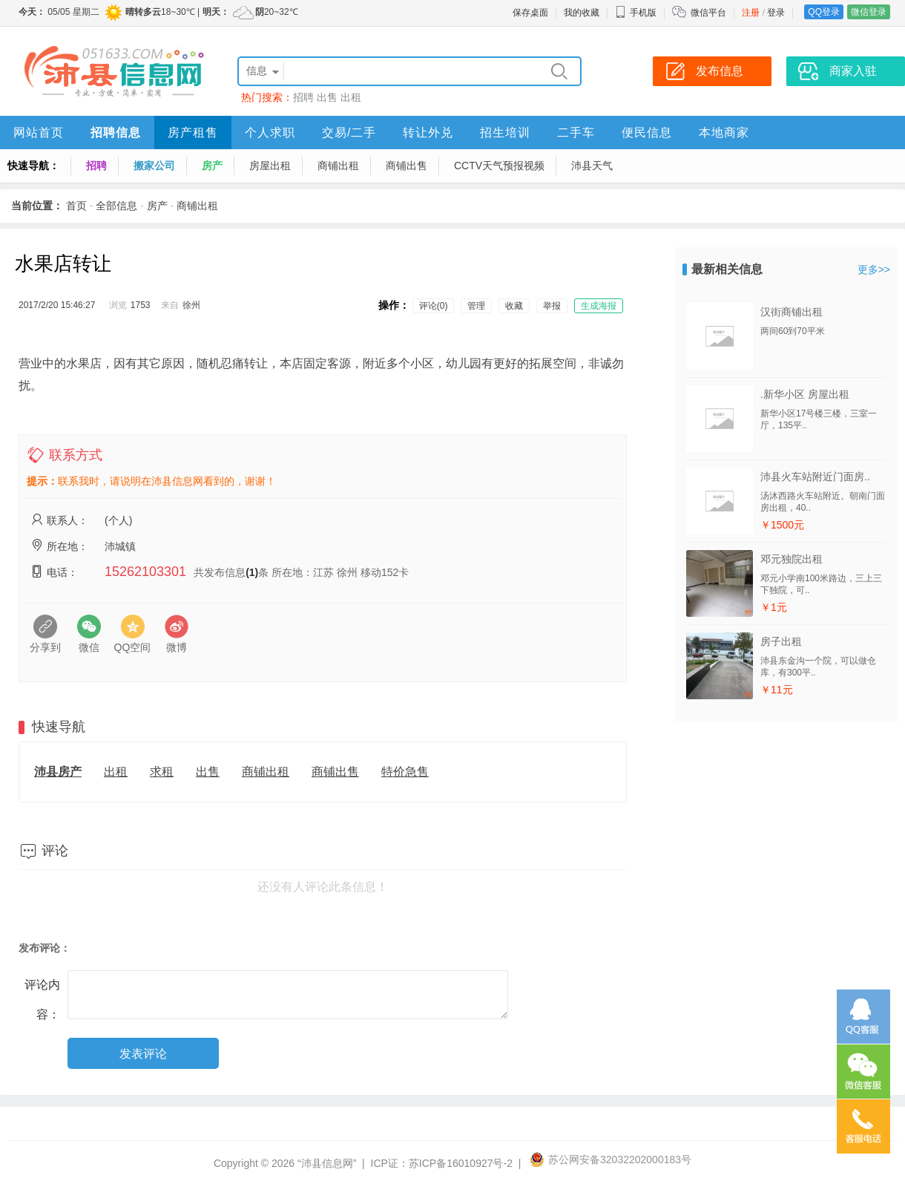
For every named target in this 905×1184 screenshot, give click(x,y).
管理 (476, 306)
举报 (552, 306)
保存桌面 (530, 12)
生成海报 (598, 306)
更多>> (874, 269)
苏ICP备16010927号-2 (461, 1163)
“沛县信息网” (326, 1163)
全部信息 (116, 206)
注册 (751, 12)
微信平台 (708, 12)
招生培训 (505, 132)
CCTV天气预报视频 (499, 165)
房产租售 (193, 132)
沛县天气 (592, 165)
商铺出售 (406, 165)
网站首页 (38, 132)
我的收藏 (581, 12)
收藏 (514, 306)
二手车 (576, 132)
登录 (776, 12)
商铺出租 (338, 165)
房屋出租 (270, 165)
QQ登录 (824, 12)
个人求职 (270, 132)
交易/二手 (349, 132)
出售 (327, 97)
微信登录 (868, 12)
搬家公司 (154, 165)
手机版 (635, 12)
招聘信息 (115, 132)
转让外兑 (428, 132)
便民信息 (647, 132)
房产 (212, 165)
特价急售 (405, 771)
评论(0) (433, 306)
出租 (350, 97)
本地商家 (724, 132)
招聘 (303, 97)
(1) (252, 572)
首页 (76, 206)
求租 (162, 771)
